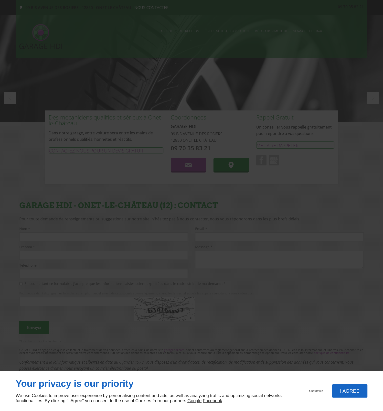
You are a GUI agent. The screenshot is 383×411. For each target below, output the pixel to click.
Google (194, 400)
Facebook (212, 400)
